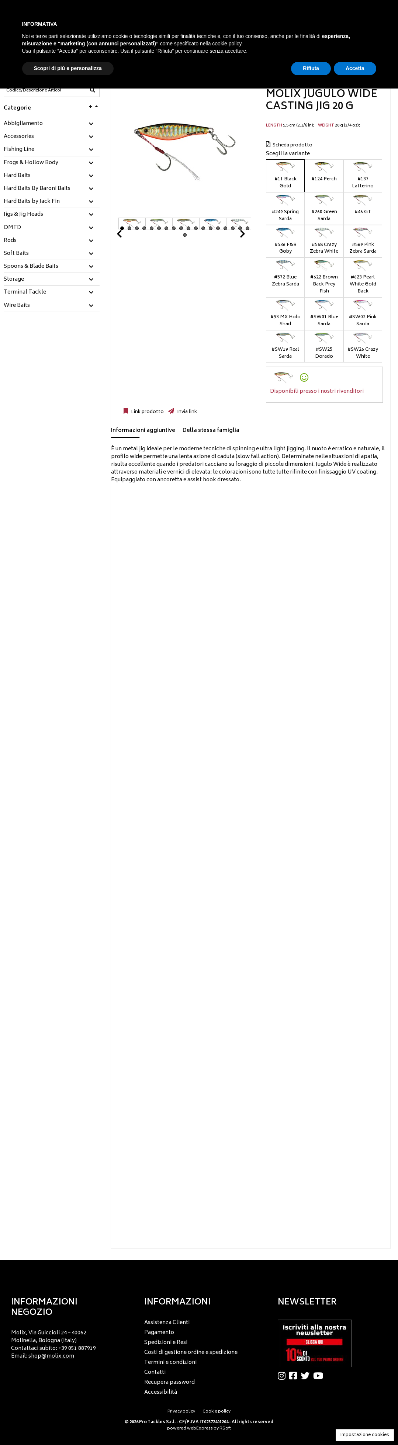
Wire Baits (17, 305)
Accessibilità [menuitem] (160, 1392)
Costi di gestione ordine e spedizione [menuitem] (191, 1352)
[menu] (65, 1342)
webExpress (200, 1428)
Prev (128, 235)
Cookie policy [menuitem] (217, 1411)
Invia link (186, 412)
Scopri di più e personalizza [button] (68, 68)
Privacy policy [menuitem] (181, 1411)
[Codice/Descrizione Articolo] (33, 90)
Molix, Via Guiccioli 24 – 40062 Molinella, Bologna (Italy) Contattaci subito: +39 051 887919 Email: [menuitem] (53, 1344)
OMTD (12, 228)
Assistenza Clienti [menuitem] (167, 1322)
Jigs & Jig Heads (23, 214)
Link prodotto (147, 412)
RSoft (225, 1428)
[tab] (52, 124)
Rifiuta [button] (311, 68)
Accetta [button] (355, 68)
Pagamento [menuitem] (159, 1332)
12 (203, 228)
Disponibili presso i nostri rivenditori (317, 391)
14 (218, 228)
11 (196, 228)
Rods (10, 241)
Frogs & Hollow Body (31, 163)
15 (225, 228)
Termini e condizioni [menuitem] (170, 1362)
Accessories (19, 137)
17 (240, 228)
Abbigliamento (23, 124)
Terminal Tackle (25, 292)
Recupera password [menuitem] (169, 1382)
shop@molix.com (51, 1356)
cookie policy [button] (226, 43)
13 (210, 228)
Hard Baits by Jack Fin (32, 201)
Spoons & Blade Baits (31, 266)
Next (233, 235)
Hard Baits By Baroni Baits (37, 189)
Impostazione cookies (364, 1435)
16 (233, 228)
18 (247, 228)
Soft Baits (16, 253)
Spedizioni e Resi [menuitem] (165, 1342)
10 (188, 228)
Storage (14, 279)
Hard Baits (17, 176)
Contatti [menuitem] (155, 1372)
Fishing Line (19, 149)
